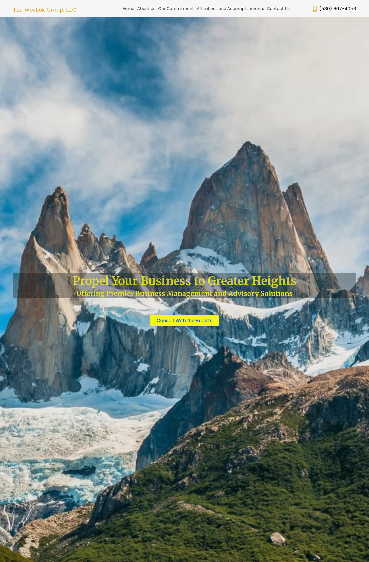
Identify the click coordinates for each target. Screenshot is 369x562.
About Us (146, 9)
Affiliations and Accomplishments (230, 9)
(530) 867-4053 (337, 8)
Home (128, 9)
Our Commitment (176, 9)
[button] (184, 320)
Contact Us (278, 9)
